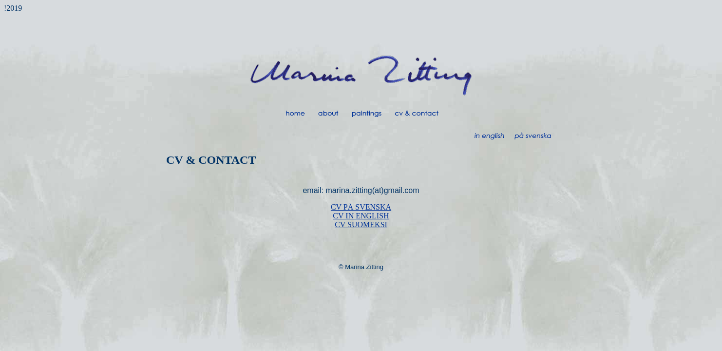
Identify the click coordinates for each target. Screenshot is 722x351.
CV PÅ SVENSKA (361, 207)
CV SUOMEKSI (361, 224)
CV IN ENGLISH (361, 216)
